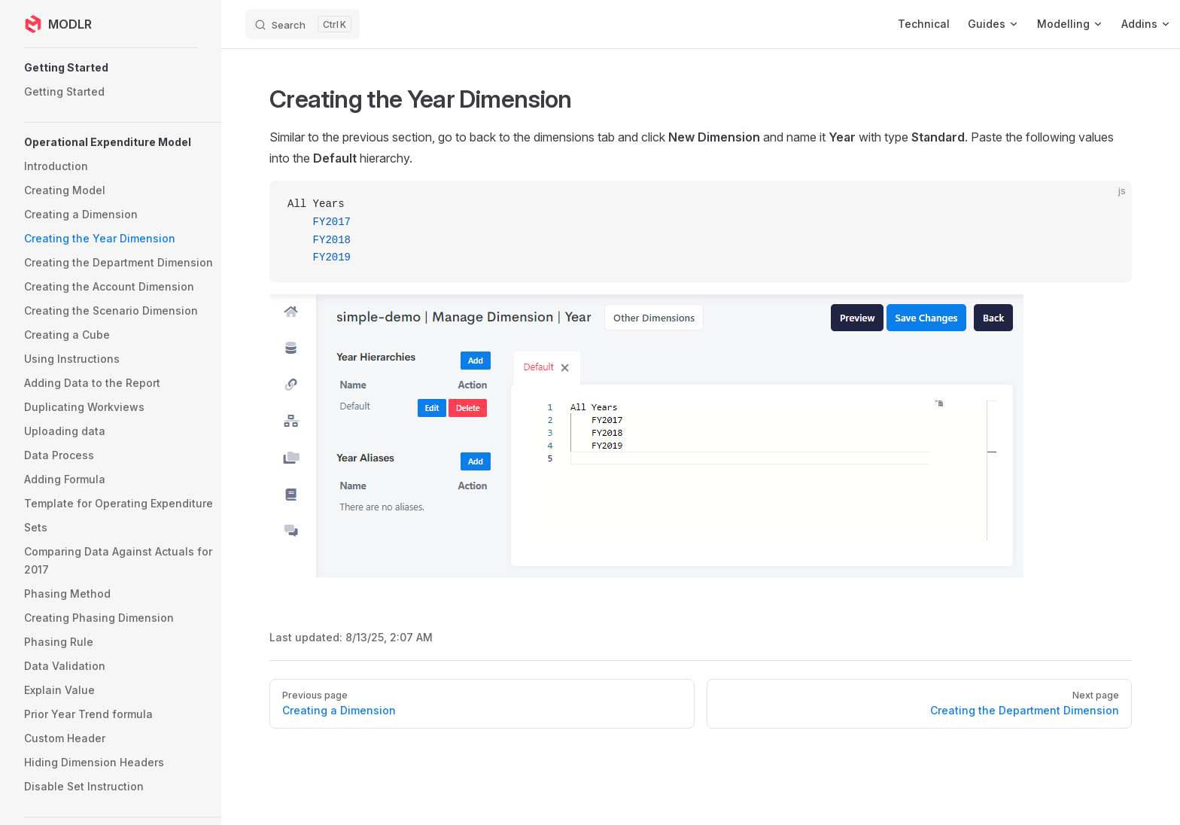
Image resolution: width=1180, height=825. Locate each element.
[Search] (302, 24)
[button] (124, 68)
